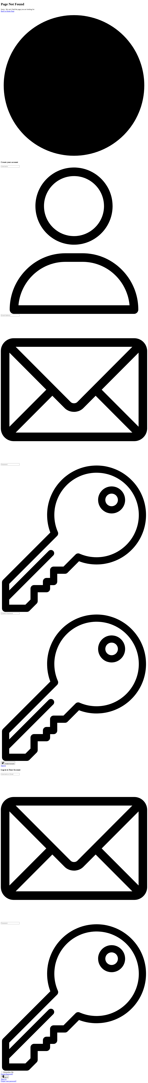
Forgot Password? (7, 1074)
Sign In (3, 766)
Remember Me (8, 1072)
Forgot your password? (8, 1081)
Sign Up (3, 1079)
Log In (5, 1076)
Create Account (8, 763)
